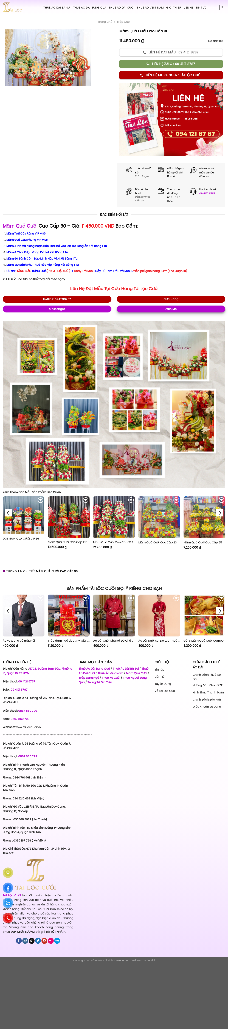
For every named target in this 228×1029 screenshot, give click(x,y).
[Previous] (8, 513)
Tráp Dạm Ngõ (89, 678)
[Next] (219, 513)
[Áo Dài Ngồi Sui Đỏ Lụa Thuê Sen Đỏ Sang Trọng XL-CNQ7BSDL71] (159, 615)
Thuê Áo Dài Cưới (121, 7)
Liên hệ (188, 7)
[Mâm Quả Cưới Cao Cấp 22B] (114, 517)
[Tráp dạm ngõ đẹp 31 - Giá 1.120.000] (69, 615)
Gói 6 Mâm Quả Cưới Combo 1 (204, 641)
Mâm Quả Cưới (20, 226)
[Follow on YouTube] (44, 941)
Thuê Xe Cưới (111, 678)
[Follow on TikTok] (32, 941)
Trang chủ (105, 22)
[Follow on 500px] (57, 941)
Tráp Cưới (123, 22)
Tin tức (201, 7)
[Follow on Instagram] (25, 941)
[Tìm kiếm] (222, 7)
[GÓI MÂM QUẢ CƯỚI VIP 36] (23, 515)
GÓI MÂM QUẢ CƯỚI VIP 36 (21, 538)
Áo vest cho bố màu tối (19, 641)
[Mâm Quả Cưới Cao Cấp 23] (159, 517)
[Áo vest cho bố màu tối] (23, 615)
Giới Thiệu (173, 7)
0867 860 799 (27, 711)
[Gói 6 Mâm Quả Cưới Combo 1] (204, 615)
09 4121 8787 (207, 193)
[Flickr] (51, 941)
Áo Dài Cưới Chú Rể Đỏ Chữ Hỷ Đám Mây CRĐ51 (114, 641)
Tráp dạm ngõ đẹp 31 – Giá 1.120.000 (69, 641)
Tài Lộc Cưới (146, 288)
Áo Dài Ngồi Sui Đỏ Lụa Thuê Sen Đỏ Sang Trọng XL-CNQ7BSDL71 (159, 641)
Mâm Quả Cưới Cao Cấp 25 (203, 542)
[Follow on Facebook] (19, 941)
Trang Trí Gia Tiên (100, 682)
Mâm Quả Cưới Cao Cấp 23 (157, 542)
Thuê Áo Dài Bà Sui (57, 7)
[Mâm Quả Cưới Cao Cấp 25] (204, 517)
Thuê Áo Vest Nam (150, 7)
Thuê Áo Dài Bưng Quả (89, 7)
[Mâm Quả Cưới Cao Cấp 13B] (69, 517)
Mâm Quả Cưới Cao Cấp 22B (113, 542)
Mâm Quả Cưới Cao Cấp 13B (67, 542)
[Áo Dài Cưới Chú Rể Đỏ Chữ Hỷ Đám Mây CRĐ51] (114, 615)
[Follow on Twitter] (38, 941)
